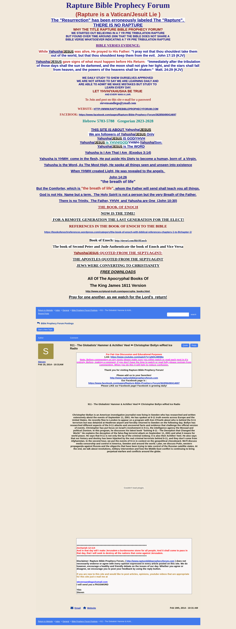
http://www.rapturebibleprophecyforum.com (134, 378)
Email (78, 608)
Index (57, 310)
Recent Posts (43, 313)
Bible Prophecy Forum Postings (84, 310)
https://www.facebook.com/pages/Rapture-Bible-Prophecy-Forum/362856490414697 (134, 383)
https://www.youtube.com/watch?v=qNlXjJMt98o (137, 357)
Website (91, 608)
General (66, 310)
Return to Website (45, 310)
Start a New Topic (45, 330)
